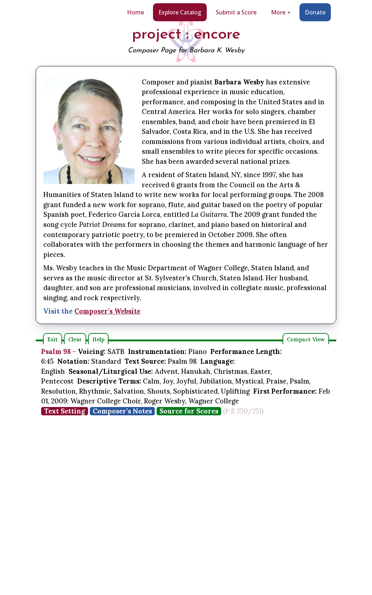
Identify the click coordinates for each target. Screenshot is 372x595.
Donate (315, 12)
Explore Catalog (179, 12)
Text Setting (64, 411)
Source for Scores (188, 411)
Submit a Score (236, 12)
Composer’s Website (107, 311)
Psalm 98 (56, 351)
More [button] (280, 12)
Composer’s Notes (122, 411)
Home (135, 12)
